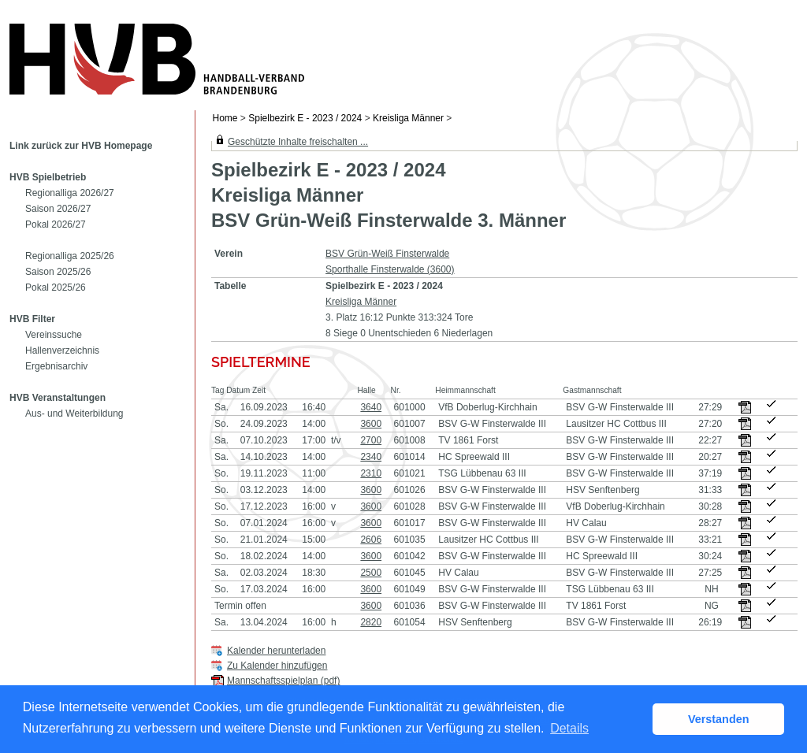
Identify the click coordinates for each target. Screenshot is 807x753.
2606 (370, 539)
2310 (370, 473)
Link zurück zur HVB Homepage (80, 145)
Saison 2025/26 (58, 271)
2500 (370, 572)
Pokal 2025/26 (55, 287)
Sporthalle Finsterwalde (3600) (389, 269)
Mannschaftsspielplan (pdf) (283, 680)
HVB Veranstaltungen (57, 397)
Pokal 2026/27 (55, 224)
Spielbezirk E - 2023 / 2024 (305, 118)
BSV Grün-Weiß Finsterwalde (387, 253)
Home (225, 118)
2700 (370, 440)
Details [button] (569, 728)
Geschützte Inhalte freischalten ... (298, 141)
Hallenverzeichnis (62, 350)
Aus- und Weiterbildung (74, 413)
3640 (370, 407)
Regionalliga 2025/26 (69, 256)
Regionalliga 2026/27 (69, 192)
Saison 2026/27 (58, 208)
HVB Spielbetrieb (47, 177)
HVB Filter (32, 319)
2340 (370, 456)
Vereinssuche (53, 334)
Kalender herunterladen (276, 650)
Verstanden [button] (718, 719)
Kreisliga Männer (408, 118)
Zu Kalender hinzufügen (277, 665)
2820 (370, 622)
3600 (370, 423)
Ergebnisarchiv (56, 366)
